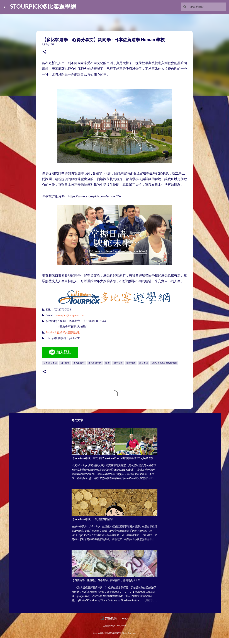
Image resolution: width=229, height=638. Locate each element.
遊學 (107, 362)
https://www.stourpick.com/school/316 (94, 196)
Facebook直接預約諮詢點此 (63, 332)
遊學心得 (118, 362)
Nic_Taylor (121, 626)
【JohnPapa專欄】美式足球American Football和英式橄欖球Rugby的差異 (113, 458)
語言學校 (143, 362)
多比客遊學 (79, 362)
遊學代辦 (130, 362)
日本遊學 (65, 362)
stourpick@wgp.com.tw (70, 315)
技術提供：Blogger (114, 618)
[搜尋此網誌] (207, 7)
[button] (44, 52)
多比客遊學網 (94, 362)
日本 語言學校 (50, 362)
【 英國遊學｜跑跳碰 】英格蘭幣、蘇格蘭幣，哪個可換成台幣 (106, 580)
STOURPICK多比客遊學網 (43, 6)
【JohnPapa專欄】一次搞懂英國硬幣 (92, 519)
